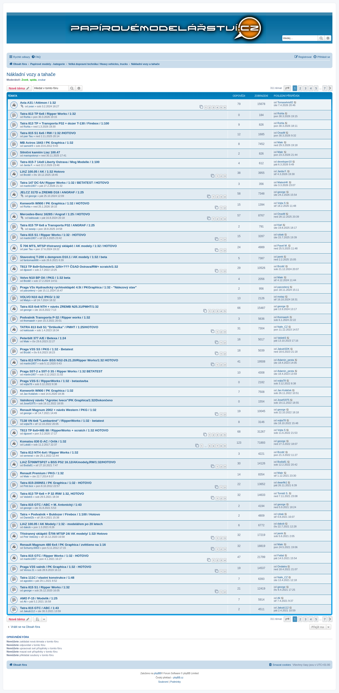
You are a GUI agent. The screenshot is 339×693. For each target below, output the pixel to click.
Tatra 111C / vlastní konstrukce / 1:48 (47, 577)
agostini (28, 580)
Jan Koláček (31, 393)
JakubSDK (283, 348)
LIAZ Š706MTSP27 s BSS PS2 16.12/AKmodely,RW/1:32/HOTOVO (68, 462)
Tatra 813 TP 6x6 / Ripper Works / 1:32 (48, 114)
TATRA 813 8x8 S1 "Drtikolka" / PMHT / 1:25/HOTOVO (59, 327)
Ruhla (27, 117)
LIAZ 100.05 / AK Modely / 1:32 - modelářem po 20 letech (61, 524)
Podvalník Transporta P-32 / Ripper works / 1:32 (55, 317)
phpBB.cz (178, 677)
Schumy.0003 (31, 547)
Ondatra (282, 566)
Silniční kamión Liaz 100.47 (40, 152)
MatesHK (282, 182)
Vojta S (281, 203)
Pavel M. (282, 245)
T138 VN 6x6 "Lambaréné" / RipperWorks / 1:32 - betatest (62, 420)
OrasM (281, 132)
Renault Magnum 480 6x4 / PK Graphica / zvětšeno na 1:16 (63, 544)
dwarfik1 (282, 482)
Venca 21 (29, 570)
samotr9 (28, 145)
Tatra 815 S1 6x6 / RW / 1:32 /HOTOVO (48, 133)
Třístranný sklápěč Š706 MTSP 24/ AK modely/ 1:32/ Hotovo (64, 533)
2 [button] (300, 88)
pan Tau (28, 136)
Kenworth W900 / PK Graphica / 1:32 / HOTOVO (54, 203)
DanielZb (29, 517)
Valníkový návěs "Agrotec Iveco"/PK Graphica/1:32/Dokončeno (66, 400)
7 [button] (325, 88)
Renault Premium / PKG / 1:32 (42, 473)
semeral (28, 455)
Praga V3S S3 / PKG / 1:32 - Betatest (46, 349)
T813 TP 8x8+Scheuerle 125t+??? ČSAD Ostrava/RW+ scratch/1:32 (69, 266)
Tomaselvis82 (285, 102)
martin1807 (30, 185)
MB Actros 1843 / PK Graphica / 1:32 (46, 142)
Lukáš (27, 444)
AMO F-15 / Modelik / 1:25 (38, 598)
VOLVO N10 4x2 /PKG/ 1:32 (40, 297)
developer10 (284, 161)
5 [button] (316, 88)
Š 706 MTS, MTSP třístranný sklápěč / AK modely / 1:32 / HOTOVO (68, 246)
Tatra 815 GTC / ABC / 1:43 (39, 608)
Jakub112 (29, 611)
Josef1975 (30, 403)
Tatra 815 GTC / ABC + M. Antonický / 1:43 (51, 504)
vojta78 (28, 384)
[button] (287, 88)
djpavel (28, 269)
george (32, 196)
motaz (280, 296)
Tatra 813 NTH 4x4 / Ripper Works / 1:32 (49, 452)
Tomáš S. (282, 493)
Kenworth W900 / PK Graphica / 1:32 (46, 390)
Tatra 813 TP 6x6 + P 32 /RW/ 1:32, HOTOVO (52, 493)
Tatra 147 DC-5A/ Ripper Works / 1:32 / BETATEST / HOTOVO (64, 182)
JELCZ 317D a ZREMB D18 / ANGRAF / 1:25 (52, 192)
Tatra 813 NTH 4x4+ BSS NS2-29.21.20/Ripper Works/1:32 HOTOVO (69, 360)
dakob (27, 527)
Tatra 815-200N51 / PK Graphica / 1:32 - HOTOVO (56, 483)
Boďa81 (28, 465)
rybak (280, 234)
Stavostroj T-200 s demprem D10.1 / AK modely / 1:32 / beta (63, 257)
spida (33, 79)
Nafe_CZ (282, 326)
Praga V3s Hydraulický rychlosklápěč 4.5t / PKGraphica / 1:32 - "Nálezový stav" (78, 287)
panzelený (29, 290)
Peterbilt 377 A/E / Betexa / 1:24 (43, 338)
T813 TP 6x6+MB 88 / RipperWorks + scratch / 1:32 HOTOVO (64, 430)
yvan (31, 106)
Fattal (280, 555)
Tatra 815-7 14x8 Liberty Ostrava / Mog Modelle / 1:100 (60, 162)
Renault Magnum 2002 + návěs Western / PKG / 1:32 (58, 410)
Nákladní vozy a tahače (31, 74)
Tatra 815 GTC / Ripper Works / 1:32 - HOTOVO (54, 556)
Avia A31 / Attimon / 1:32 (38, 102)
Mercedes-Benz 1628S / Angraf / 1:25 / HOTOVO (55, 214)
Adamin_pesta (285, 359)
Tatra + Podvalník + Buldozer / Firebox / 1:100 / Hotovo (60, 514)
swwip (32, 228)
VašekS (281, 337)
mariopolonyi (31, 155)
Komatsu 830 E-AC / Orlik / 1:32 (43, 441)
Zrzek (25, 79)
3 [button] (305, 88)
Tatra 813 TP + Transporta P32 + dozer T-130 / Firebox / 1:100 (64, 123)
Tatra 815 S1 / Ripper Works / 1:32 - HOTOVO (53, 235)
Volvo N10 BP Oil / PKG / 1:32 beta (45, 277)
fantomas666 (31, 260)
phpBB (157, 673)
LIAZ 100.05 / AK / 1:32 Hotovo (42, 171)
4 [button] (310, 88)
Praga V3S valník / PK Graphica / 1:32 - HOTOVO (55, 567)
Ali (25, 601)
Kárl (279, 224)
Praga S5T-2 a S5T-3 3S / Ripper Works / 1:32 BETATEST (61, 371)
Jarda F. (28, 165)
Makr (280, 142)
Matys (27, 300)
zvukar (41, 79)
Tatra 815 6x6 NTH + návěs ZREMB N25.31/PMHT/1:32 (59, 306)
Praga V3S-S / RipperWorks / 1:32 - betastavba (54, 381)
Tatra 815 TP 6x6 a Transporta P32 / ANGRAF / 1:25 (57, 225)
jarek (280, 256)
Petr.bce (28, 486)
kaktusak (33, 217)
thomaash (29, 320)
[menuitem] (36, 57)
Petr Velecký (31, 536)
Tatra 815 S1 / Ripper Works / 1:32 (45, 587)
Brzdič (27, 174)
